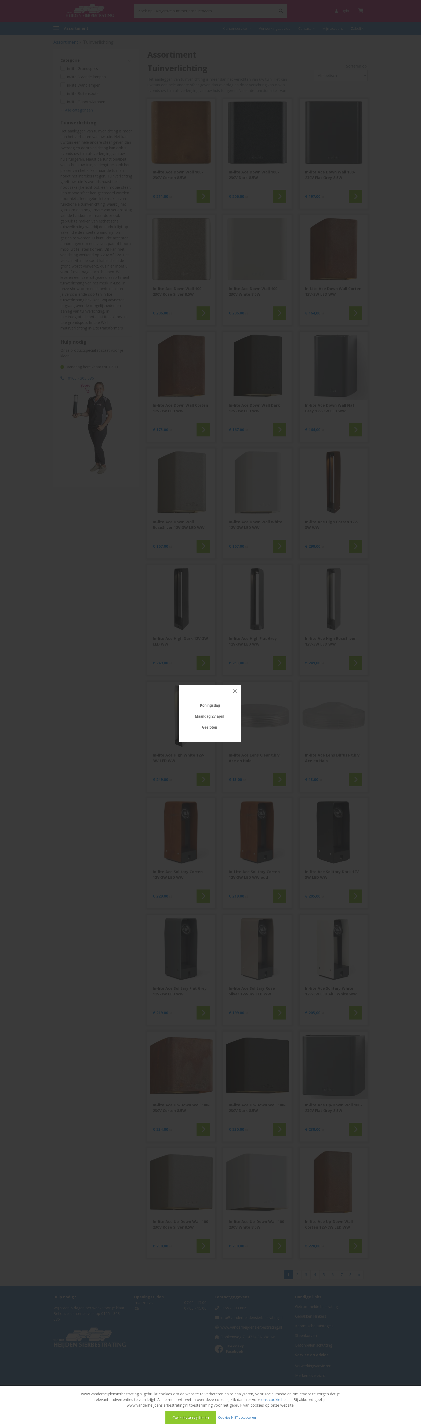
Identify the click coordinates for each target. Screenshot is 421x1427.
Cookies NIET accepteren (237, 1417)
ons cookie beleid (276, 1399)
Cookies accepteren (190, 1417)
